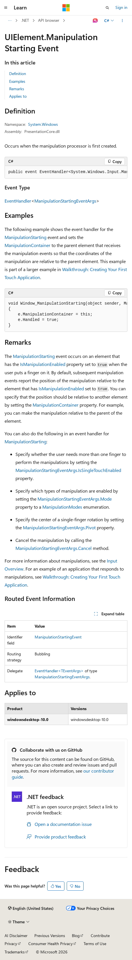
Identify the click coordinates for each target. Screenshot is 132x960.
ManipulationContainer (27, 245)
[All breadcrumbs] (10, 20)
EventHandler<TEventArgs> (59, 670)
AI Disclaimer (16, 935)
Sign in (121, 7)
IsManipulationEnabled (42, 364)
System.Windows (43, 124)
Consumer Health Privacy (50, 943)
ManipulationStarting (25, 237)
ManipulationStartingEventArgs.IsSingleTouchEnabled (68, 470)
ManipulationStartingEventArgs (65, 201)
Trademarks (15, 952)
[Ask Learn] (95, 20)
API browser (48, 20)
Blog (76, 935)
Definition (17, 73)
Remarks (16, 88)
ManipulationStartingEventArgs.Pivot (59, 527)
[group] (66, 172)
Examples (17, 81)
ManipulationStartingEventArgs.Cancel (53, 548)
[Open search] (107, 8)
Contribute (100, 935)
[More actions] (122, 20)
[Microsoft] (66, 7)
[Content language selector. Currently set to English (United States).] (31, 908)
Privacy (11, 943)
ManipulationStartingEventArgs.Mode (75, 499)
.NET (25, 20)
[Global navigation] (5, 8)
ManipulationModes (62, 507)
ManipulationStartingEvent (58, 637)
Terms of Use (95, 943)
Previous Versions (49, 935)
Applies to (18, 96)
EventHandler (18, 201)
